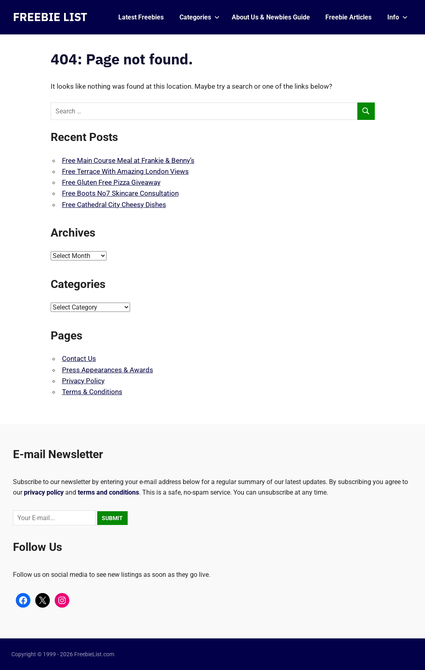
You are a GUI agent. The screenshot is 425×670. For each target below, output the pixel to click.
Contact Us (79, 358)
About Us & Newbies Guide (271, 17)
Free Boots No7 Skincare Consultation (120, 193)
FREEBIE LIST (50, 16)
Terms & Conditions (92, 392)
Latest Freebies (141, 17)
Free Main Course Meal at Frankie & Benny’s (128, 160)
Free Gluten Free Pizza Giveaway (111, 182)
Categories (199, 17)
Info (397, 17)
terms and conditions (108, 492)
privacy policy (44, 492)
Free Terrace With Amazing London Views (125, 171)
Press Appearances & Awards (107, 370)
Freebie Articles (348, 17)
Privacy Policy (83, 381)
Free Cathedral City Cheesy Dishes (114, 205)
